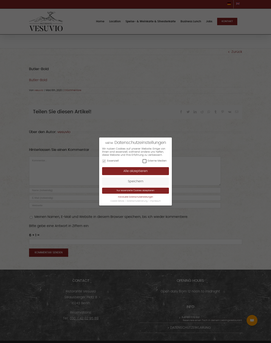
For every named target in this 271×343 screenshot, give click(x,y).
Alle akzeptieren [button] (135, 171)
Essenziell (110, 161)
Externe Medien (155, 161)
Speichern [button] (135, 181)
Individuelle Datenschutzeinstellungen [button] (135, 197)
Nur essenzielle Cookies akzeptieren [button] (135, 190)
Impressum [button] (155, 201)
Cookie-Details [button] (117, 201)
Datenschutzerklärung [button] (137, 201)
